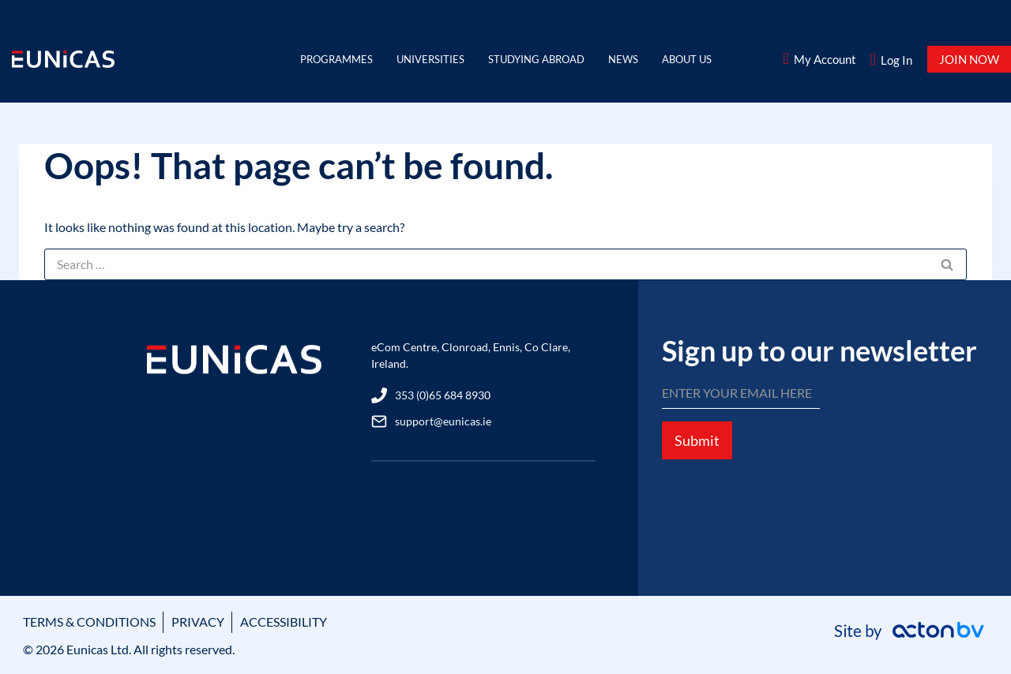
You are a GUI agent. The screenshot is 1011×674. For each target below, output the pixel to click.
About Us (687, 59)
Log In (896, 60)
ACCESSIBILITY (283, 621)
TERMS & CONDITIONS (89, 621)
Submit (697, 440)
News (623, 59)
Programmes (336, 59)
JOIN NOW (969, 59)
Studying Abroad (536, 59)
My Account (825, 59)
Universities (430, 59)
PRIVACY (197, 621)
